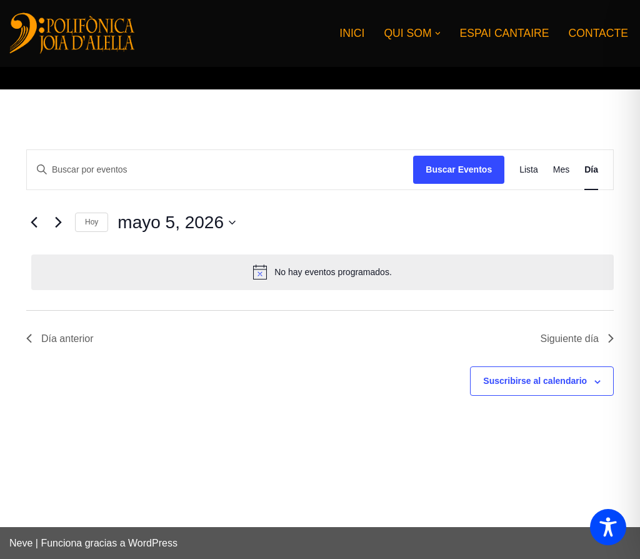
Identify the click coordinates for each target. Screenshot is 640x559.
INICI (351, 33)
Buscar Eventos (459, 169)
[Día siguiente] (58, 222)
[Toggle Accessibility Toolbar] (608, 527)
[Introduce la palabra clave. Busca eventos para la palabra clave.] (220, 169)
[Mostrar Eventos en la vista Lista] (528, 169)
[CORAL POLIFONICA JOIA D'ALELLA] (71, 33)
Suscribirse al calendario (535, 381)
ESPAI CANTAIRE (504, 33)
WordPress (153, 543)
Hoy (91, 222)
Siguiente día (577, 338)
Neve (20, 543)
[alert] (322, 272)
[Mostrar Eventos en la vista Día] (591, 169)
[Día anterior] (33, 222)
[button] (438, 33)
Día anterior (60, 338)
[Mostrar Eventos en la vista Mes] (561, 169)
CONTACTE (598, 33)
